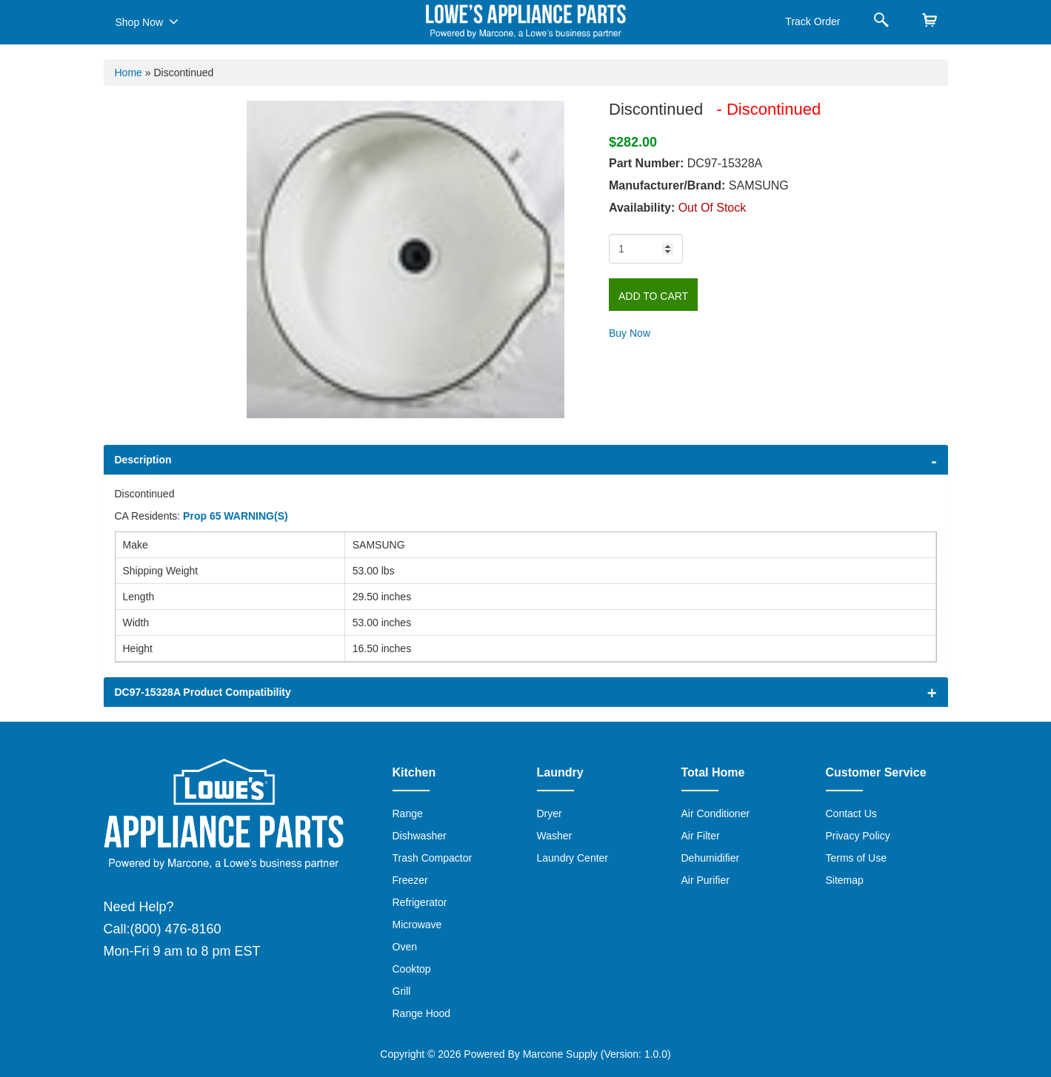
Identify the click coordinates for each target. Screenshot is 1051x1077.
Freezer (410, 880)
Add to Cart (653, 296)
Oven (405, 947)
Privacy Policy (858, 836)
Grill (402, 991)
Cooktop (412, 969)
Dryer (549, 813)
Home (128, 72)
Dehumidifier (710, 858)
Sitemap (845, 880)
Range (408, 813)
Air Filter (700, 836)
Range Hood (422, 1013)
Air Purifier (705, 880)
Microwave (417, 924)
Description (143, 460)
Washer (555, 836)
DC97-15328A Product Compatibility (203, 692)
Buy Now (629, 333)
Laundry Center (573, 858)
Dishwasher (420, 836)
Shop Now (147, 21)
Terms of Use (856, 858)
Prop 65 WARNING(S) (235, 516)
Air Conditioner (715, 813)
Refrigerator (420, 902)
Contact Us (851, 813)
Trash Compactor (433, 858)
